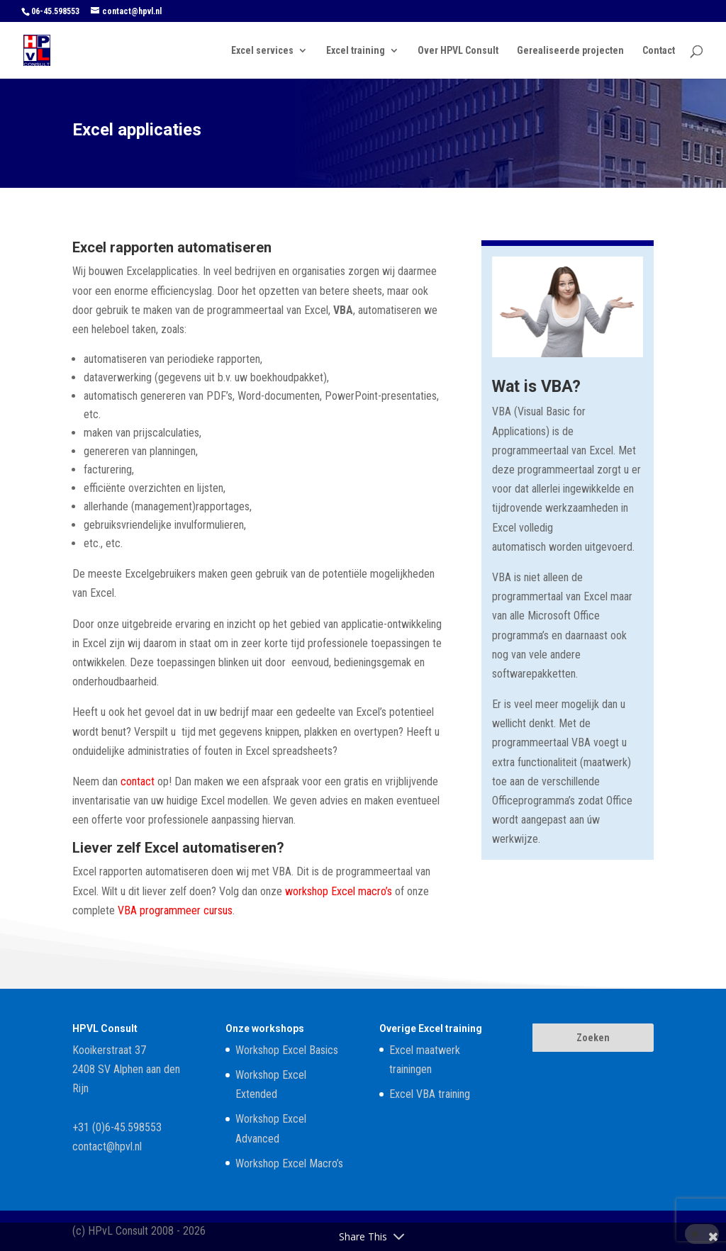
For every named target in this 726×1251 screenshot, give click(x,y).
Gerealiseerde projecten (570, 50)
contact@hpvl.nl (107, 1146)
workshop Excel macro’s (338, 891)
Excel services (262, 50)
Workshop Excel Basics (286, 1050)
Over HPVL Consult (458, 50)
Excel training (355, 50)
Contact (658, 50)
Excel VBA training (429, 1094)
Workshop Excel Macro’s (289, 1163)
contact (138, 781)
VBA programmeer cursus (175, 910)
